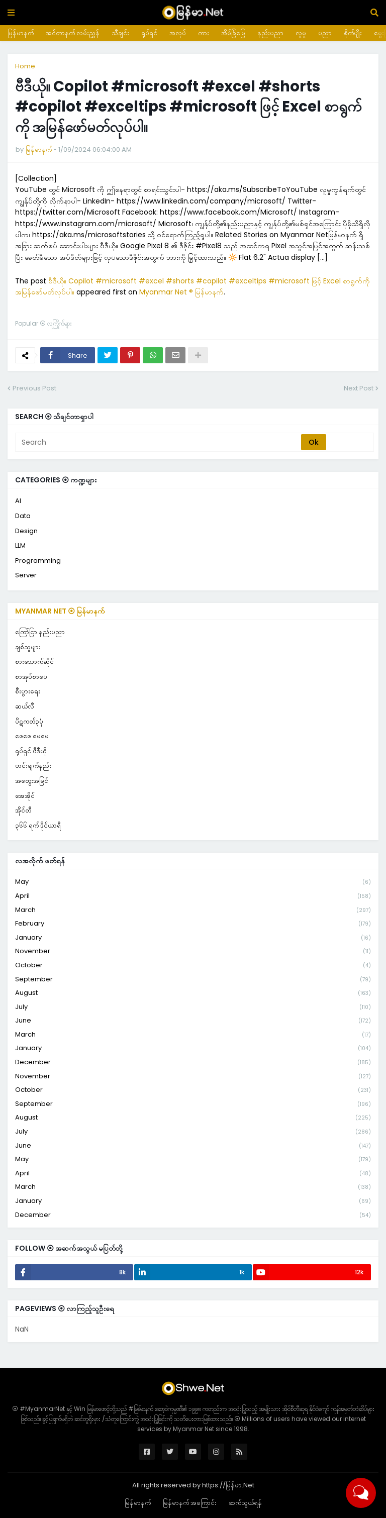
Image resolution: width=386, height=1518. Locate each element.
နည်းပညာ (270, 33)
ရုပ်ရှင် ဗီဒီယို (30, 751)
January (193, 938)
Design (26, 531)
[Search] (159, 442)
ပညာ (325, 33)
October (193, 965)
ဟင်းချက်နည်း (33, 765)
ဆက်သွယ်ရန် (245, 1502)
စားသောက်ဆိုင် (34, 661)
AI (18, 500)
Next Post (358, 388)
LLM (20, 545)
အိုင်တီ (23, 810)
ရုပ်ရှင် (149, 33)
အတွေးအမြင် (31, 780)
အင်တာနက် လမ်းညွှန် (73, 33)
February (193, 924)
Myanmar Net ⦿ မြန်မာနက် (60, 611)
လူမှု (301, 33)
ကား (203, 33)
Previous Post (34, 388)
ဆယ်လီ (24, 706)
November (193, 951)
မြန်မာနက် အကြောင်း (190, 1502)
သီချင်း (120, 33)
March (193, 910)
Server (26, 575)
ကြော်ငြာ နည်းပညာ (40, 632)
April (193, 896)
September (193, 979)
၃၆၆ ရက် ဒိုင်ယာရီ (38, 825)
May (193, 882)
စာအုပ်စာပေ (31, 676)
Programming (38, 560)
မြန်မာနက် (21, 33)
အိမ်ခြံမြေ (233, 33)
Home (25, 66)
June (193, 1021)
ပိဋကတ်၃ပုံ (29, 721)
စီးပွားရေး (27, 691)
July (193, 1007)
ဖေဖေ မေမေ (32, 736)
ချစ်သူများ (28, 647)
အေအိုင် (25, 795)
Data (23, 516)
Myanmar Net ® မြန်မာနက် (181, 292)
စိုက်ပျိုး (353, 33)
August (193, 993)
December (193, 1062)
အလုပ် (177, 33)
